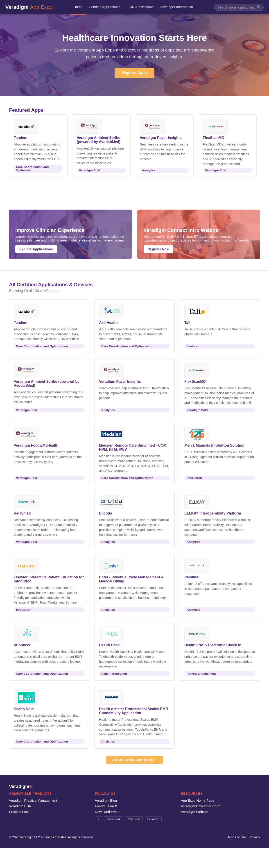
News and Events (108, 812)
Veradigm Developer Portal (201, 806)
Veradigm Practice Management (33, 800)
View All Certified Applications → (134, 759)
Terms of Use (237, 837)
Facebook (113, 819)
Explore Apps (134, 73)
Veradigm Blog (106, 800)
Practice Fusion (20, 812)
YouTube (134, 819)
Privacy (255, 837)
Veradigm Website (194, 812)
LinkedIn (153, 819)
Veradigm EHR (20, 806)
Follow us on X (106, 806)
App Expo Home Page (197, 800)
